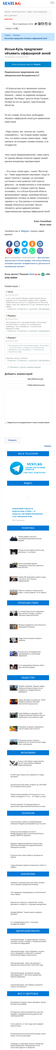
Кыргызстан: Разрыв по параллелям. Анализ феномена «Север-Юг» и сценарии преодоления (28, 875)
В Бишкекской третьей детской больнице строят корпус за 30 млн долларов (28, 1006)
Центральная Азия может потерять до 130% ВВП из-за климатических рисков (29, 757)
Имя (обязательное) (35, 379)
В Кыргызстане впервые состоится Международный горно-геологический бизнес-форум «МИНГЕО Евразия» (27, 805)
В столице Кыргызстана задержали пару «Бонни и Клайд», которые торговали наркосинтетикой (31, 613)
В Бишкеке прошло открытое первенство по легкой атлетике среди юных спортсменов (27, 720)
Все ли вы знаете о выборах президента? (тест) (28, 1035)
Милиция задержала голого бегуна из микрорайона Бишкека (32, 626)
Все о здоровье (10, 15)
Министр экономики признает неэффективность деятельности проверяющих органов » (27, 264)
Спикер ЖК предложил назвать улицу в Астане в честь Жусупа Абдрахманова (32, 579)
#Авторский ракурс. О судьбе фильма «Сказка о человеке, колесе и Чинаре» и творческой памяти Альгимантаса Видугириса (29, 913)
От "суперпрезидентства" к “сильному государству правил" (24, 894)
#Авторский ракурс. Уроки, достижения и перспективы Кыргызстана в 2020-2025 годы (27, 935)
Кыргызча (8, 19)
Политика (16, 35)
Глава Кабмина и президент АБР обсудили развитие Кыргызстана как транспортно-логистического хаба (26, 699)
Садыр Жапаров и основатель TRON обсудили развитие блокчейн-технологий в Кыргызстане (28, 688)
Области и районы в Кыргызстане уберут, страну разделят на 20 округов (32, 591)
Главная (8, 35)
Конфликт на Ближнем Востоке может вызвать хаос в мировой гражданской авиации (28, 855)
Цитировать (44, 309)
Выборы (7, 12)
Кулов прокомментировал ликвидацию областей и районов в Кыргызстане (31, 565)
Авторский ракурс (19, 12)
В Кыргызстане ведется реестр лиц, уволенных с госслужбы (31, 551)
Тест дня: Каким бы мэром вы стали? (24, 1045)
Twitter (35, 23)
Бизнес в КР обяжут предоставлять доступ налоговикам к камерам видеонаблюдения (26, 737)
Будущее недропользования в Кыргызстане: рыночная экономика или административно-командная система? (27, 817)
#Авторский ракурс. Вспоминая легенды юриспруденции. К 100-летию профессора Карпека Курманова (26, 946)
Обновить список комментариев (25, 367)
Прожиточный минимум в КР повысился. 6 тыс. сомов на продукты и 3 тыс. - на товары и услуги (28, 767)
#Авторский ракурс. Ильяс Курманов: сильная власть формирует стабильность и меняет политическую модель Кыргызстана (27, 924)
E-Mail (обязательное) (36, 385)
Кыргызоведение (40, 12)
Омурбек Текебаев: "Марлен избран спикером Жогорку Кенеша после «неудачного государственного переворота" (27, 677)
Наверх (47, 446)
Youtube (43, 23)
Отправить (12, 440)
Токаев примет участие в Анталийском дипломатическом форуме (30, 538)
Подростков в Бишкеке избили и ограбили (26, 638)
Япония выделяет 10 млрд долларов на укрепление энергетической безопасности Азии (28, 777)
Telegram (50, 23)
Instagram (46, 23)
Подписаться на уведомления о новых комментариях (28, 422)
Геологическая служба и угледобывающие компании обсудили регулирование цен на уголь (28, 794)
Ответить (11, 309)
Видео (29, 12)
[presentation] (25, 431)
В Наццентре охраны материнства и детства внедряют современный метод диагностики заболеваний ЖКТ (27, 985)
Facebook (39, 23)
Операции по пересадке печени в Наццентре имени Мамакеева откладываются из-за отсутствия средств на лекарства (27, 1017)
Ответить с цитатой (27, 309)
